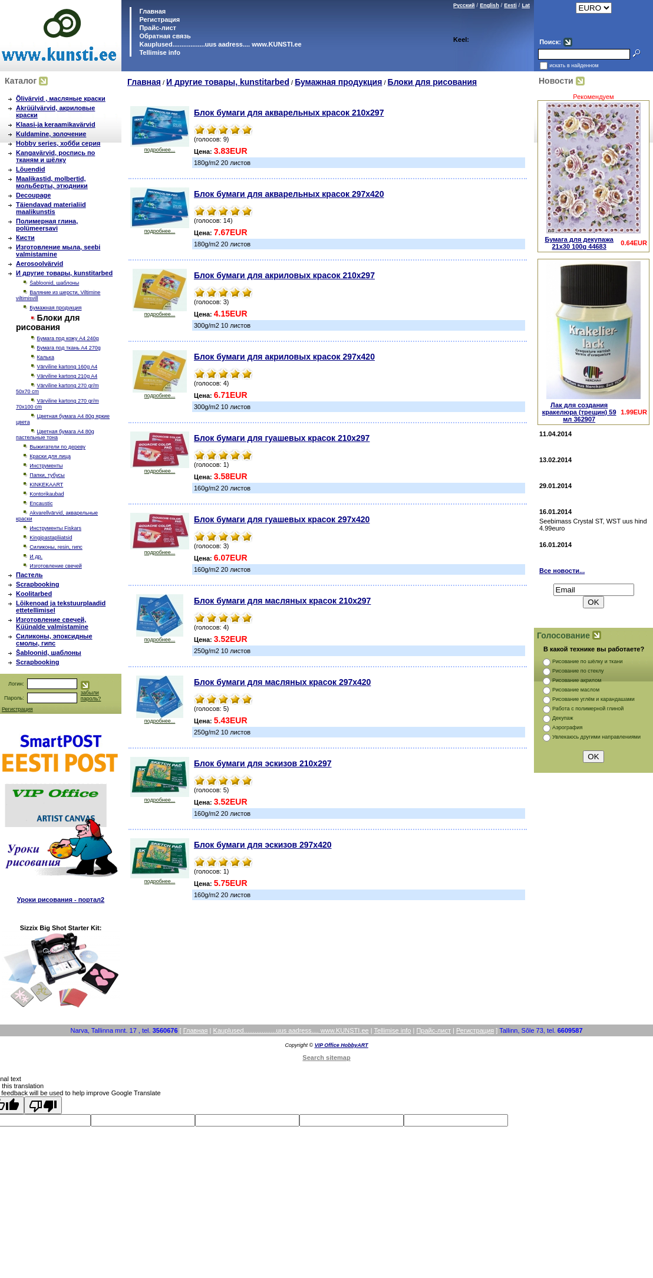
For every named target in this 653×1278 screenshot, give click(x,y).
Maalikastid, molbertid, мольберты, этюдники (52, 182)
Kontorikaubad (46, 494)
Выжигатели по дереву (57, 447)
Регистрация (159, 19)
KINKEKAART (46, 485)
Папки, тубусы (46, 475)
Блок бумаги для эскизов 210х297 (263, 763)
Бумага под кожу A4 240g (68, 338)
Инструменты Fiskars (55, 528)
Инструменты (45, 466)
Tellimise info (159, 52)
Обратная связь (163, 35)
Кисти (25, 237)
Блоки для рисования (432, 82)
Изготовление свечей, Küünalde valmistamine (52, 623)
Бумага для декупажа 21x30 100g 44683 (579, 243)
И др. (35, 556)
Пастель (29, 574)
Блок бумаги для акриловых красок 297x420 (284, 356)
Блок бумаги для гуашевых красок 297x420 (282, 519)
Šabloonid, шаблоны (54, 283)
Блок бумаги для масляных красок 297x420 (282, 682)
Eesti (510, 5)
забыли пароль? (91, 695)
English (489, 5)
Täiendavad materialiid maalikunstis (51, 208)
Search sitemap (326, 1057)
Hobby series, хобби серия (58, 143)
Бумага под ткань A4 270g (69, 348)
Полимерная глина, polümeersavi (47, 225)
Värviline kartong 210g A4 (67, 376)
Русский (463, 5)
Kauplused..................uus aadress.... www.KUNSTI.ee (219, 44)
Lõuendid (30, 169)
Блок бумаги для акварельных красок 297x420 (289, 194)
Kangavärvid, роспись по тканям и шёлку (55, 156)
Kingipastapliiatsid (50, 538)
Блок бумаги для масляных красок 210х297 (282, 600)
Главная (151, 11)
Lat (526, 5)
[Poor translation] (43, 1105)
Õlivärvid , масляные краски (60, 98)
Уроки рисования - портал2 (60, 899)
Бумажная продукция (55, 308)
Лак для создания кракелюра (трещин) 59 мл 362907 (579, 412)
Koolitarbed (34, 593)
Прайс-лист (156, 27)
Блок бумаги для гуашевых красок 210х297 (282, 438)
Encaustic (40, 503)
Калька (45, 357)
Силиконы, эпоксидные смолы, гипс (54, 640)
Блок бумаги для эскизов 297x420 (263, 844)
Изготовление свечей (55, 566)
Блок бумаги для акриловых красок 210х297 (284, 275)
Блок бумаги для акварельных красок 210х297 (289, 112)
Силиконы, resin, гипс (55, 547)
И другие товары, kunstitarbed (64, 272)
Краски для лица (50, 456)
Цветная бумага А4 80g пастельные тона (55, 434)
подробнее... (159, 147)
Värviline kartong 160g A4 (67, 367)
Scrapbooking (37, 584)
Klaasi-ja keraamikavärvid (55, 124)
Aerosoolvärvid (39, 263)
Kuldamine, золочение (51, 133)
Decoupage (33, 195)
